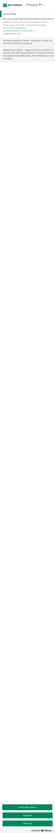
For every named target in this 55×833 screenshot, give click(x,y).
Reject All (27, 815)
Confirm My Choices (27, 807)
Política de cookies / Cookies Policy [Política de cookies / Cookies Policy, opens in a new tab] (18, 30)
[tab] (27, 14)
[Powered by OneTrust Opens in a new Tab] (42, 831)
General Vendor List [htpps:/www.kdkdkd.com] (11, 33)
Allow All (27, 823)
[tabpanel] (27, 27)
